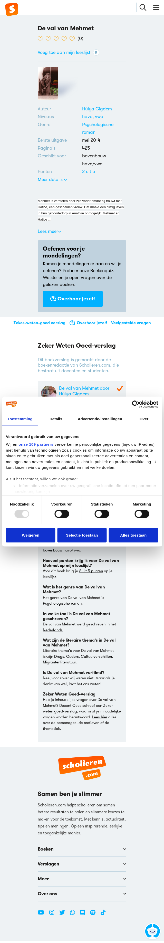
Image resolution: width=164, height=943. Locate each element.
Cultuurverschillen (96, 658)
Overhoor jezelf (72, 299)
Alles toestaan (133, 535)
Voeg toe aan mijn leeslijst (68, 52)
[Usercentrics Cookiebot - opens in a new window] (135, 404)
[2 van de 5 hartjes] (50, 38)
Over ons (82, 895)
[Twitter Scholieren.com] (64, 916)
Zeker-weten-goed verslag (39, 323)
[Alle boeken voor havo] (88, 116)
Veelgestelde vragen (131, 323)
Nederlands (53, 631)
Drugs (59, 658)
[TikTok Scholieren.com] (103, 916)
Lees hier (99, 718)
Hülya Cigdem (97, 108)
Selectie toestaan (82, 535)
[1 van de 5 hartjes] (42, 38)
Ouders (72, 658)
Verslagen (82, 865)
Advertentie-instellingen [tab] (100, 418)
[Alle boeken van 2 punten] (88, 171)
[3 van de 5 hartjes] (58, 38)
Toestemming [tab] (20, 418)
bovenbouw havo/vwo (61, 552)
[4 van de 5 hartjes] (66, 38)
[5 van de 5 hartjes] (74, 38)
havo (88, 116)
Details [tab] (56, 418)
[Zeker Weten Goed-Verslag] (119, 389)
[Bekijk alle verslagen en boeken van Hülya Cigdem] (97, 108)
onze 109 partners (35, 444)
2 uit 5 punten (91, 572)
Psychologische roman (62, 605)
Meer (82, 880)
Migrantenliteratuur (59, 664)
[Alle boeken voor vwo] (99, 116)
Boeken (82, 850)
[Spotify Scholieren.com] (94, 916)
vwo (99, 116)
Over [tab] (144, 418)
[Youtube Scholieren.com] (43, 916)
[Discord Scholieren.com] (84, 916)
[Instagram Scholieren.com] (53, 916)
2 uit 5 (88, 171)
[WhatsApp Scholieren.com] (74, 916)
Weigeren (30, 535)
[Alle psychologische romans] (104, 128)
